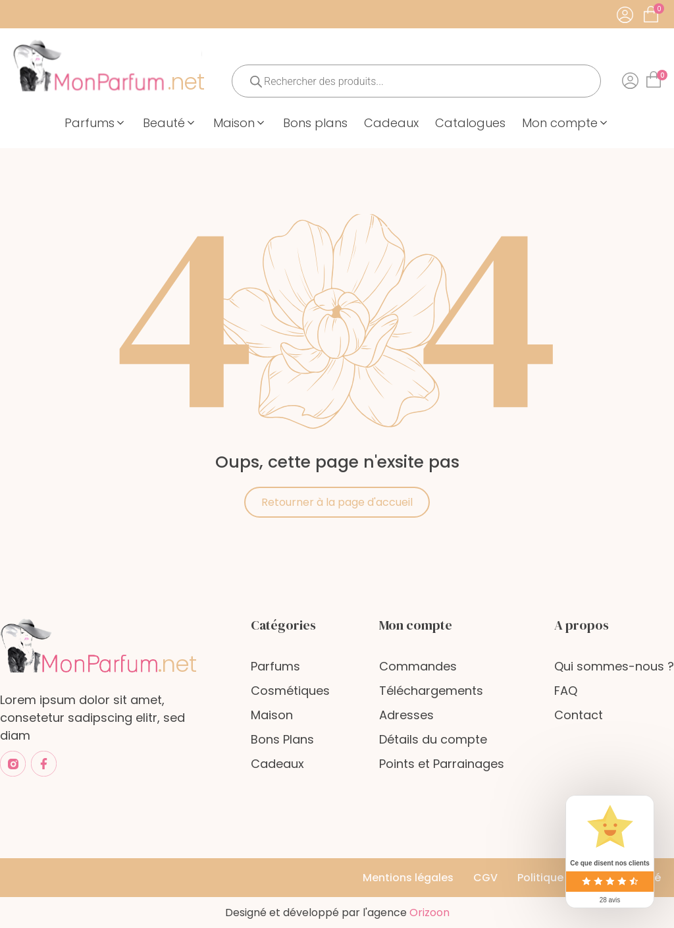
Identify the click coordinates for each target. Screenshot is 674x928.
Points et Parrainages (441, 763)
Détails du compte (433, 739)
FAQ (565, 690)
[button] (95, 123)
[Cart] (659, 9)
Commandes (418, 666)
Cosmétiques (290, 690)
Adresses (406, 715)
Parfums (275, 666)
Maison (272, 715)
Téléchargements (431, 690)
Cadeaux (277, 763)
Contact (578, 715)
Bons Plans (282, 739)
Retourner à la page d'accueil (337, 502)
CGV (485, 877)
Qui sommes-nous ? (614, 666)
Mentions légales (408, 877)
